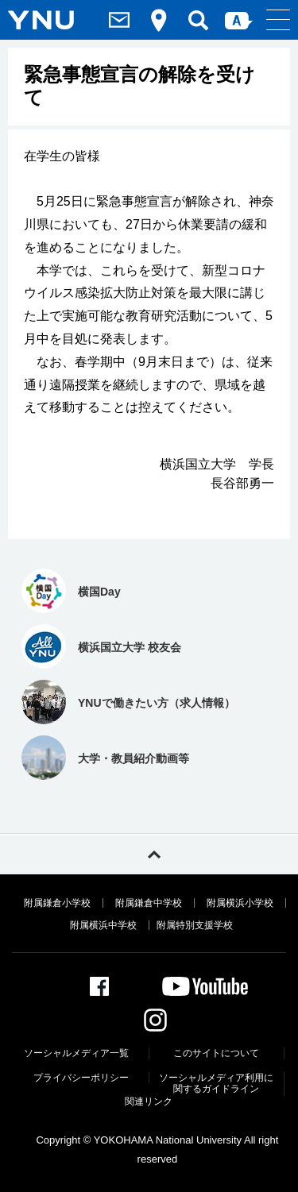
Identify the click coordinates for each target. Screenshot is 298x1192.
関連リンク (148, 1101)
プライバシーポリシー (81, 1077)
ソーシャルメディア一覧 (76, 1053)
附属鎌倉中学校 (148, 903)
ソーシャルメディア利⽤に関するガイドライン (216, 1083)
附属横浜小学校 (240, 903)
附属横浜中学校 (103, 925)
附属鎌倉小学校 (57, 903)
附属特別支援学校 (195, 925)
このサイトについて (216, 1053)
